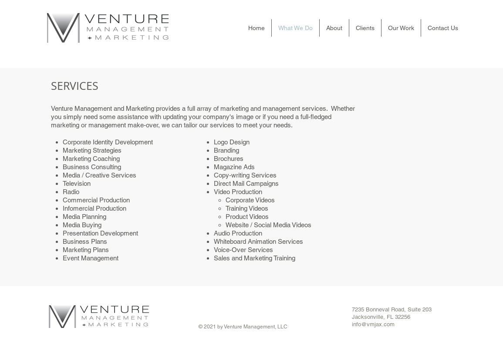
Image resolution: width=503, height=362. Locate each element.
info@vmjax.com (373, 324)
